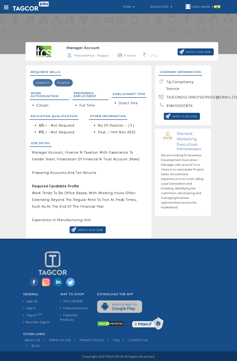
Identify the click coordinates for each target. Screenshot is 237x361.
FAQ (112, 340)
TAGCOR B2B (71, 301)
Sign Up (30, 301)
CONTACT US (134, 340)
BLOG (31, 345)
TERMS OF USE (55, 340)
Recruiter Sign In (36, 322)
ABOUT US (31, 340)
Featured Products (68, 317)
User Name (203, 6)
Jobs (129, 6)
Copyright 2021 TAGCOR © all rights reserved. (118, 356)
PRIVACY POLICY (88, 340)
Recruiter (161, 6)
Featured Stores (73, 308)
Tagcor (32, 315)
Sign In (29, 308)
